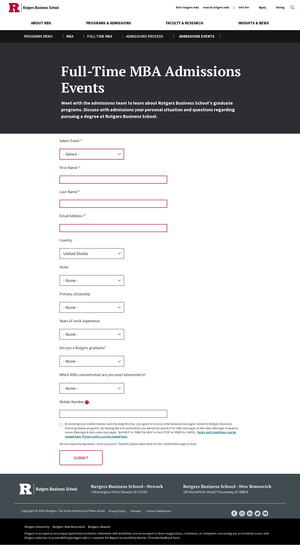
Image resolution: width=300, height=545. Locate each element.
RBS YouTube (265, 509)
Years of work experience (79, 320)
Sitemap (136, 511)
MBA (69, 36)
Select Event (69, 140)
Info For (244, 7)
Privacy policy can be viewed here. (105, 436)
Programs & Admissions (108, 22)
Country (65, 240)
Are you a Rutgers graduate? (82, 347)
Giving (280, 7)
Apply (262, 7)
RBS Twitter (257, 509)
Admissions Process (144, 36)
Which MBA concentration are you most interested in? (102, 374)
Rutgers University (37, 527)
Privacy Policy (117, 511)
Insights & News (253, 22)
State (63, 267)
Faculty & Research (184, 22)
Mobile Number (74, 401)
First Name (68, 167)
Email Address (71, 215)
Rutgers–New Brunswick (69, 527)
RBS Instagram (240, 509)
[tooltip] (87, 402)
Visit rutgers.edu (187, 7)
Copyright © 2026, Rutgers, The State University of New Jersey (63, 511)
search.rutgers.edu (216, 7)
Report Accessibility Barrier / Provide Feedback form (145, 538)
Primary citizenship (74, 293)
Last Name (68, 191)
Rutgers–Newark (99, 527)
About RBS (41, 22)
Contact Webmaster (158, 511)
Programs (33, 36)
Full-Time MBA (99, 36)
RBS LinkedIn (248, 509)
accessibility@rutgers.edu (70, 538)
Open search (292, 7)
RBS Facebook (232, 509)
